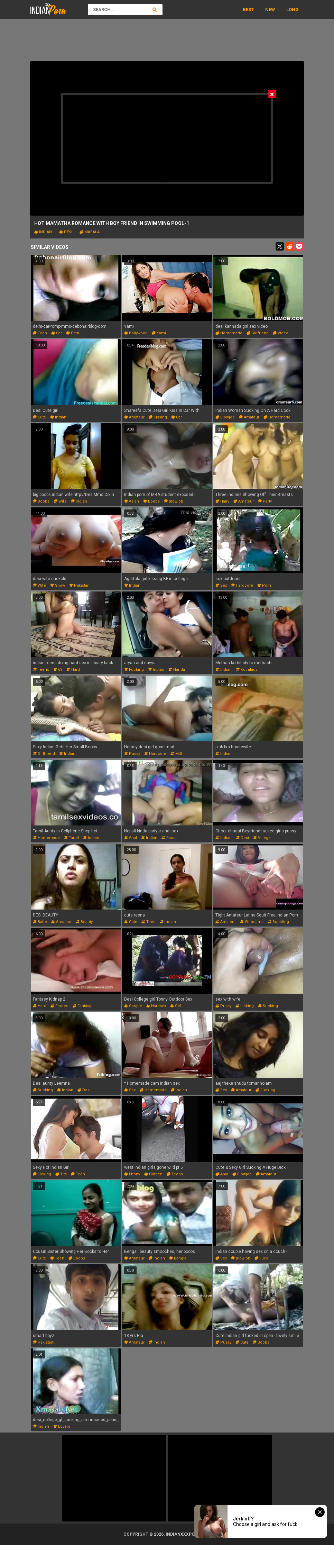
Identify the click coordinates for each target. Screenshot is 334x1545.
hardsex (156, 1006)
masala (90, 232)
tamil (71, 837)
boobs (41, 501)
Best (248, 9)
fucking (134, 669)
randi (169, 837)
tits (61, 1174)
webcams (251, 922)
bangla (177, 1258)
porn (264, 585)
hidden (153, 1174)
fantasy (82, 1006)
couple (133, 1006)
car (56, 333)
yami (159, 333)
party (265, 501)
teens (41, 669)
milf (176, 753)
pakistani (80, 585)
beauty (84, 922)
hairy (222, 501)
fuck (261, 1258)
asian (131, 501)
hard (73, 669)
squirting (278, 922)
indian (43, 232)
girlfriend (258, 333)
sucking (268, 1006)
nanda (176, 669)
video (280, 333)
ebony (132, 1174)
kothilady (246, 669)
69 (57, 669)
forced (59, 1006)
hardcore (242, 585)
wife (60, 501)
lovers (61, 1426)
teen (40, 333)
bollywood (136, 333)
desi (65, 232)
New (270, 9)
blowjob (225, 417)
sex (221, 585)
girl (175, 1006)
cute (39, 417)
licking (244, 1006)
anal (130, 837)
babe (40, 922)
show (57, 585)
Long (292, 9)
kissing (158, 417)
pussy (132, 753)
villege (262, 837)
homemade (228, 333)
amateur (134, 417)
